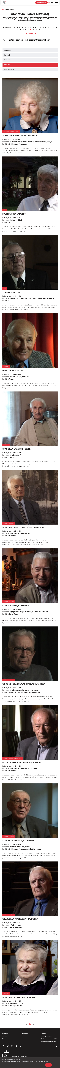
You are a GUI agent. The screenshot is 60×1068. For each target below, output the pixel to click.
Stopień (7, 65)
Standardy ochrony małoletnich (48, 1041)
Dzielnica (7, 60)
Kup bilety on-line (41, 2)
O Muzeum (43, 1033)
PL (49, 2)
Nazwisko (7, 50)
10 (30, 1024)
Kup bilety (4, 1036)
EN (52, 2)
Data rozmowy (9, 69)
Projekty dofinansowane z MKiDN (49, 1038)
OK (48, 1065)
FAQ (3, 1038)
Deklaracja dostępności (46, 1036)
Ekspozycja (5, 1033)
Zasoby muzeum (9, 9)
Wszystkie (7, 27)
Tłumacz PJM (25, 1033)
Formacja (7, 55)
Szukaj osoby (31, 33)
